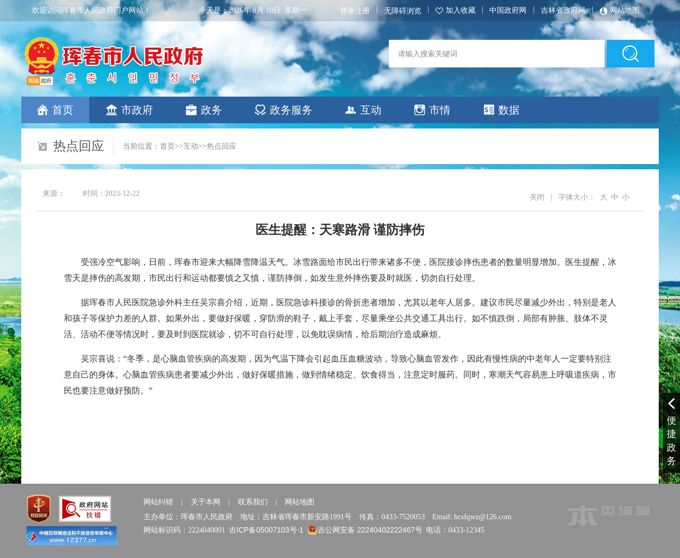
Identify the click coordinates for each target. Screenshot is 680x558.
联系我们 (253, 501)
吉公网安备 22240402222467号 (370, 530)
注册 (362, 10)
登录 (347, 10)
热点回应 (221, 146)
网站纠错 (158, 501)
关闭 (537, 197)
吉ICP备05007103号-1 (266, 530)
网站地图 (299, 501)
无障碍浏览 (402, 10)
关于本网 (205, 501)
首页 (167, 146)
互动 (190, 146)
